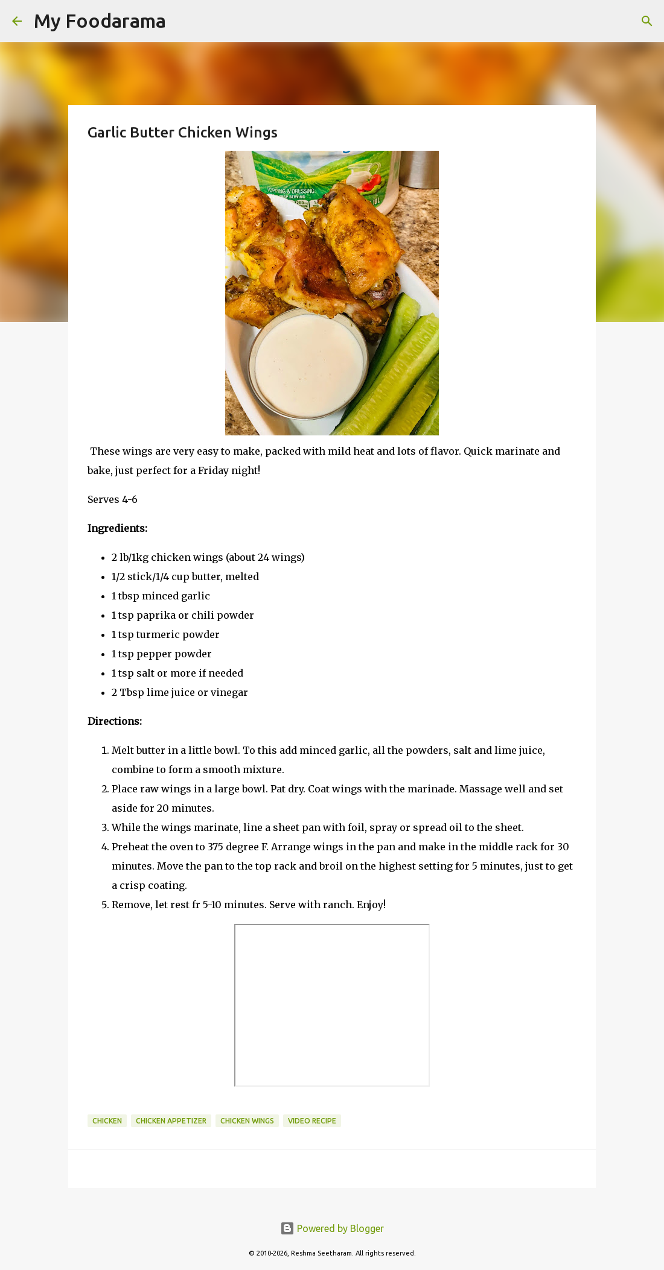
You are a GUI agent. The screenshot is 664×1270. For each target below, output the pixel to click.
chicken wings (247, 1121)
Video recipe (312, 1121)
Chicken (107, 1121)
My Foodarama (100, 20)
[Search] (183, 21)
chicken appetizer (171, 1121)
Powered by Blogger (332, 1228)
